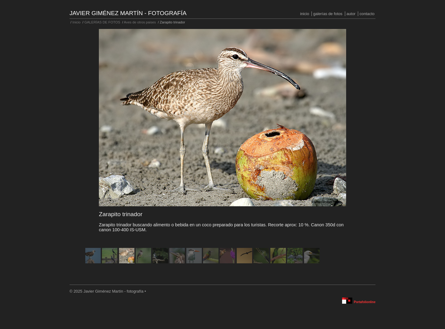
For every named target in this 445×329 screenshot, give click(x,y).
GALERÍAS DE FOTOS (327, 13)
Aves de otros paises (140, 22)
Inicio (304, 13)
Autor (350, 13)
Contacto (366, 13)
